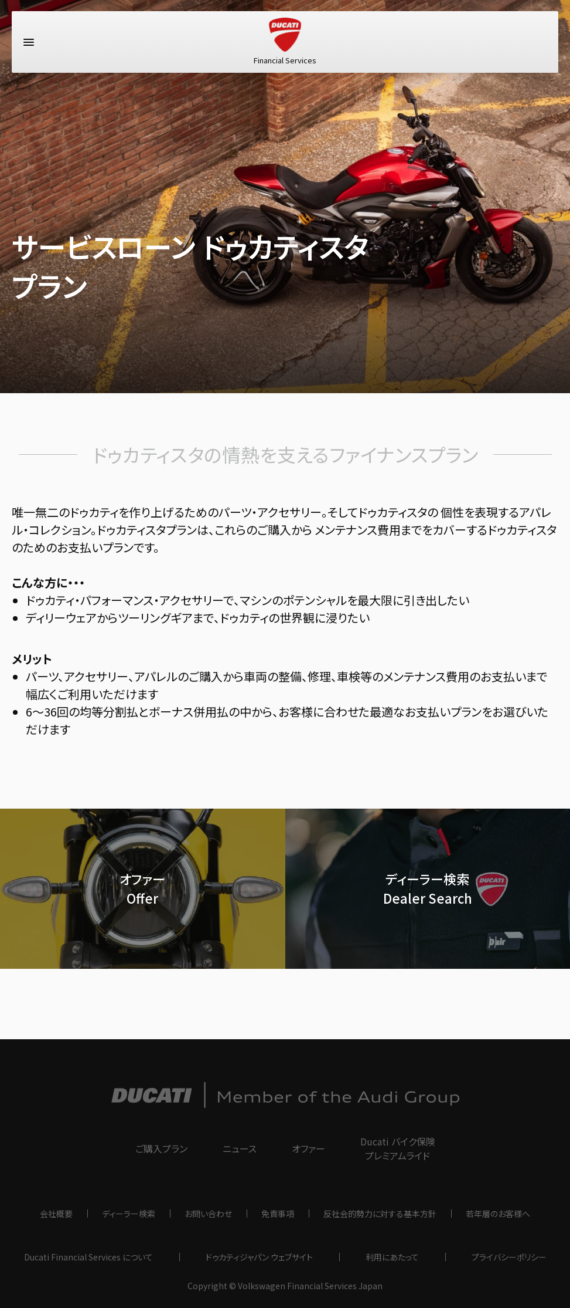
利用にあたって (392, 1257)
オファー (308, 1148)
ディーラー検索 (128, 1213)
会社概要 (56, 1213)
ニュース (240, 1148)
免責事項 (277, 1213)
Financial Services (285, 44)
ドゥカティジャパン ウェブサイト (259, 1257)
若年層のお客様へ (498, 1213)
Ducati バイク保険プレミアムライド (397, 1148)
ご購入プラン (161, 1148)
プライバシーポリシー (509, 1257)
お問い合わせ (208, 1213)
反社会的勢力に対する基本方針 (379, 1213)
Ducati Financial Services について (88, 1257)
